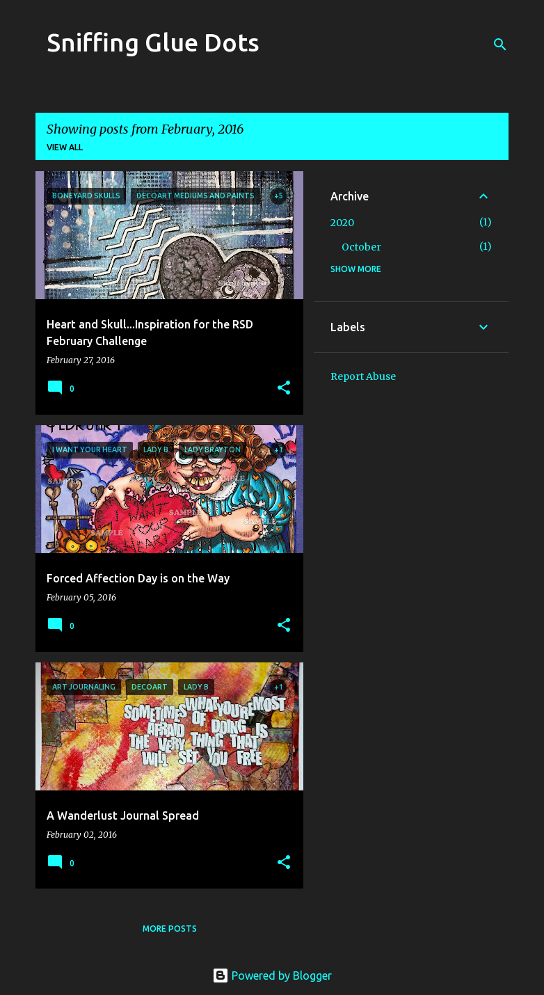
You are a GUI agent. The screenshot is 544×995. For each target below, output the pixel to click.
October (361, 247)
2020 (342, 222)
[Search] (500, 44)
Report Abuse (363, 376)
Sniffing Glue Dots (153, 42)
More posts (170, 928)
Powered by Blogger (272, 975)
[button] (283, 388)
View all (65, 147)
